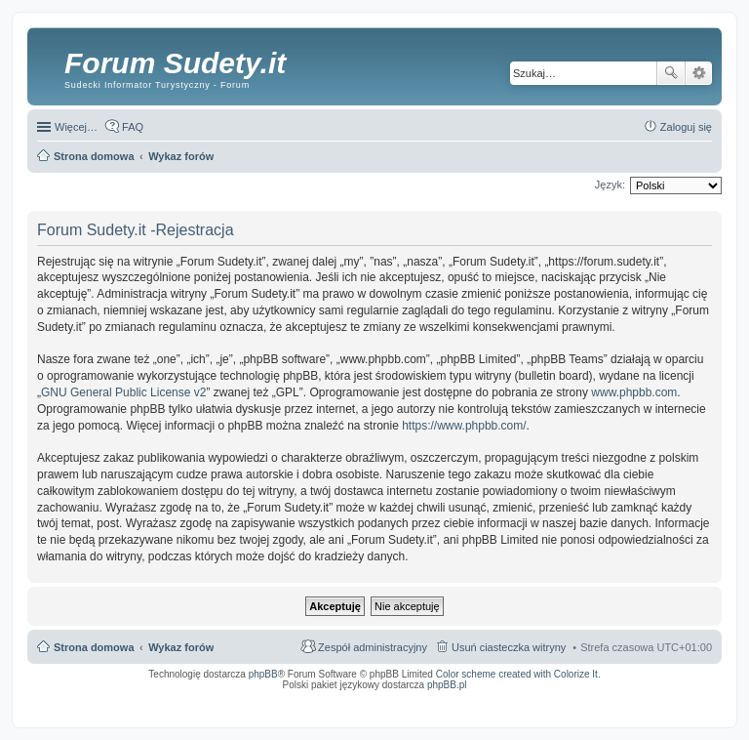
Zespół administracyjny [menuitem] (372, 647)
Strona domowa (94, 647)
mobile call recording (695, 704)
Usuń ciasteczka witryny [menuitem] (509, 647)
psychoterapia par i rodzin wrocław (677, 710)
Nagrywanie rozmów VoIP (563, 698)
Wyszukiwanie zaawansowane (699, 73)
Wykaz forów (181, 647)
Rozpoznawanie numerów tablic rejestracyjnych (660, 698)
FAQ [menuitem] (132, 127)
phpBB (263, 674)
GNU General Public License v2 (123, 392)
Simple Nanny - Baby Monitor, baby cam (408, 698)
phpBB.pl (447, 684)
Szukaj (671, 73)
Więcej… (76, 127)
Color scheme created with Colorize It (517, 674)
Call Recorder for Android (495, 698)
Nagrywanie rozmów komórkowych (621, 704)
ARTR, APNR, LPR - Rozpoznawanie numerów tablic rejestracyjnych (266, 698)
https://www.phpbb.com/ (464, 425)
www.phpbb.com (634, 392)
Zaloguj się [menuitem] (686, 127)
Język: (610, 184)
